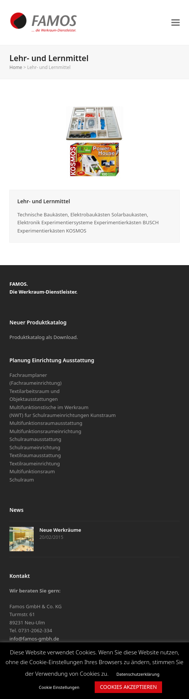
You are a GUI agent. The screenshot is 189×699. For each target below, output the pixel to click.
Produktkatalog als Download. (43, 337)
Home (15, 67)
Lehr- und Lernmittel (43, 201)
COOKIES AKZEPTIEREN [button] (128, 686)
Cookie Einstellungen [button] (59, 687)
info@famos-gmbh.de (34, 638)
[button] (175, 22)
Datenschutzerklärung (137, 674)
